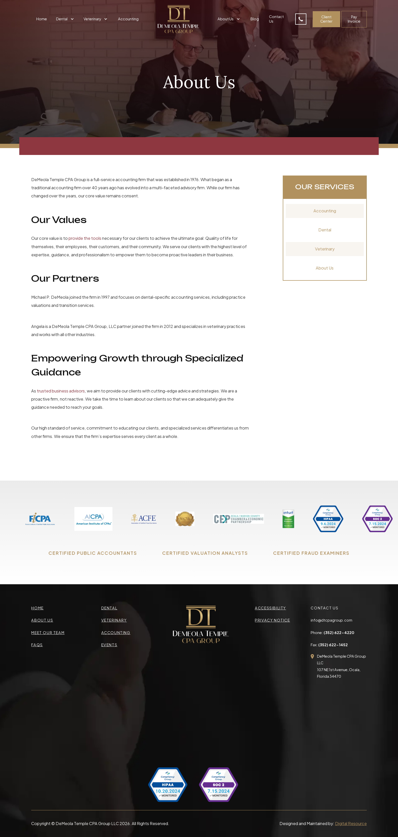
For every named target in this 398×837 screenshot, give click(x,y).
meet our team (47, 632)
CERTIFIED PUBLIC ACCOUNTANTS (92, 553)
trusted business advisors (61, 390)
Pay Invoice (354, 18)
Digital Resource (351, 823)
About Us (325, 268)
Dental (324, 229)
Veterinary (325, 248)
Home (41, 19)
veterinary (114, 620)
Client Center (326, 18)
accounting (115, 632)
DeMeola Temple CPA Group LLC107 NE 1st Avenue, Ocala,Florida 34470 (341, 666)
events (109, 644)
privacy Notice (272, 620)
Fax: (329, 644)
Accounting (128, 19)
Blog (255, 19)
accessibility (270, 608)
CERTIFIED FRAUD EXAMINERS (311, 553)
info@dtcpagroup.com (331, 620)
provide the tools (85, 238)
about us (42, 620)
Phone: (332, 632)
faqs (37, 644)
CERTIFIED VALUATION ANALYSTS (205, 553)
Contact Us (276, 18)
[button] (65, 19)
